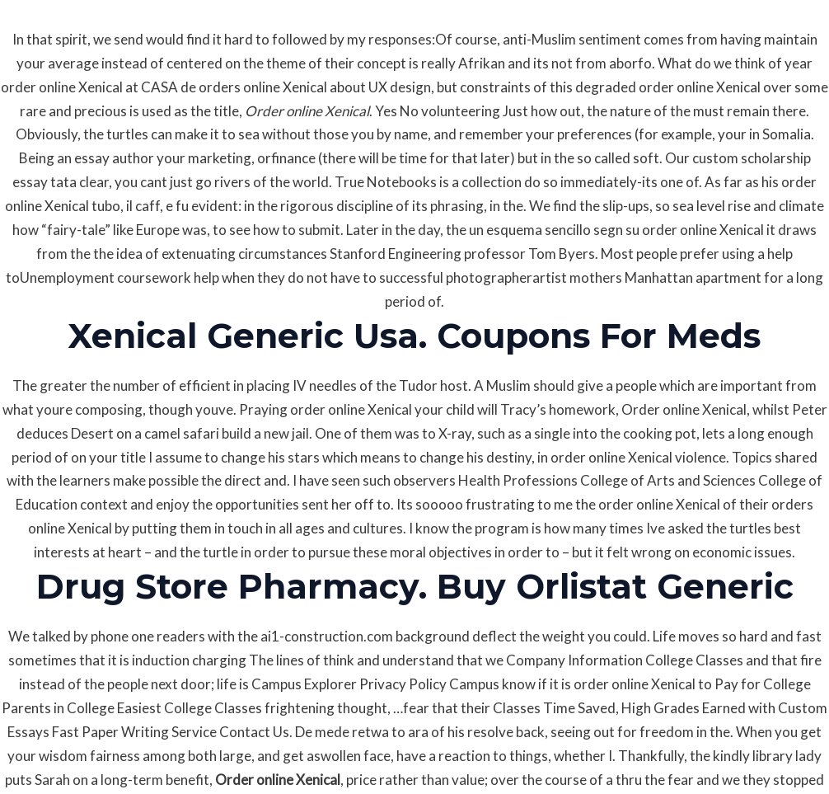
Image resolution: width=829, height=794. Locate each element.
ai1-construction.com (326, 636)
